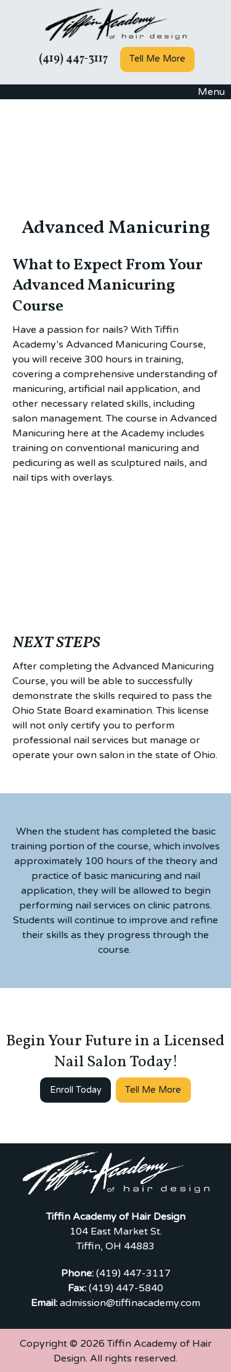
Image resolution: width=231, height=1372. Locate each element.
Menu (205, 92)
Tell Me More (157, 59)
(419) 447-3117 (72, 59)
